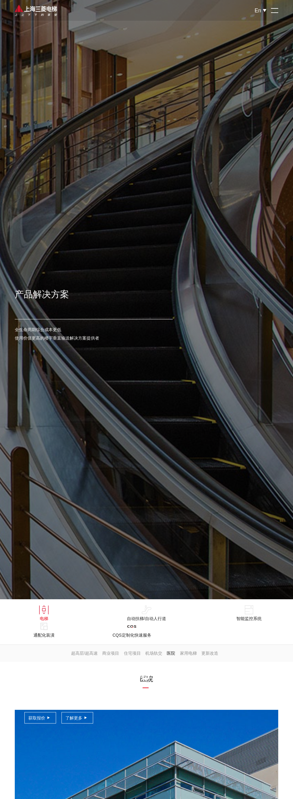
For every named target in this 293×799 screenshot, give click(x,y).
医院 (171, 653)
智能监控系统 (249, 613)
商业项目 (110, 653)
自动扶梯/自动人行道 (146, 613)
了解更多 (73, 718)
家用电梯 (188, 653)
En (257, 11)
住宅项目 (132, 653)
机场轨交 (153, 653)
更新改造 (209, 653)
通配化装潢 (44, 630)
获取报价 (36, 718)
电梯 (44, 613)
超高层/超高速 (84, 653)
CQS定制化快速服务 (131, 630)
